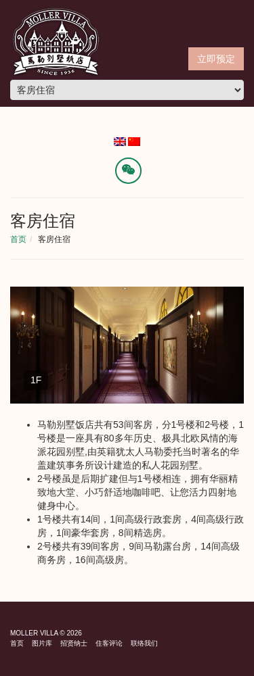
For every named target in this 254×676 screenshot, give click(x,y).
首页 (18, 239)
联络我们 (144, 643)
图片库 (42, 643)
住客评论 (109, 643)
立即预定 (216, 58)
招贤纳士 (73, 643)
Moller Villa (34, 633)
